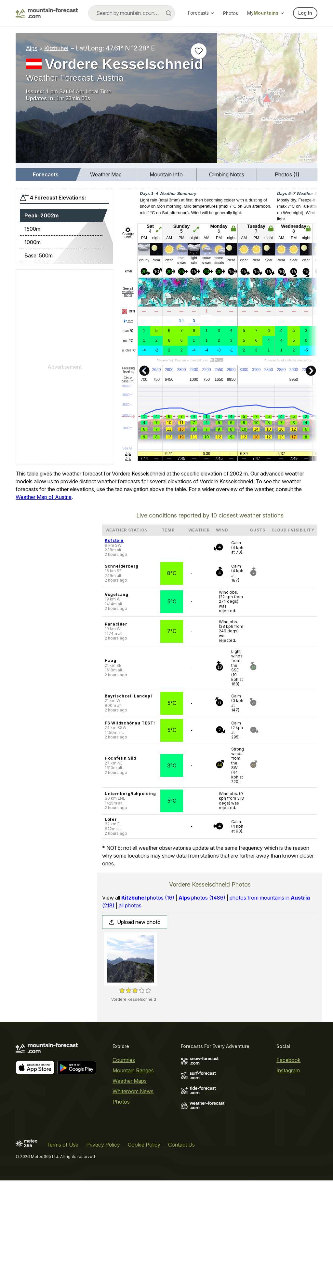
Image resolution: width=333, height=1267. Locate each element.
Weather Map (106, 174)
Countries (124, 1060)
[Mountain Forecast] (47, 13)
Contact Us (181, 1144)
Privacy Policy (103, 1144)
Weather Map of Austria (44, 497)
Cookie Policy (144, 1144)
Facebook (288, 1060)
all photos (130, 905)
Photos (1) (287, 174)
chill (128, 350)
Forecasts (201, 13)
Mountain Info (166, 174)
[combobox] (131, 13)
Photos (230, 13)
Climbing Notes (226, 174)
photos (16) (147, 897)
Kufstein (114, 540)
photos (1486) (202, 897)
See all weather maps (128, 292)
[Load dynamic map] (267, 100)
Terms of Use (62, 1144)
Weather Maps (130, 1081)
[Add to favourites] (198, 51)
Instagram (288, 1070)
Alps (31, 48)
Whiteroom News (133, 1091)
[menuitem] (46, 174)
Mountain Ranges (133, 1070)
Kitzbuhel (56, 48)
